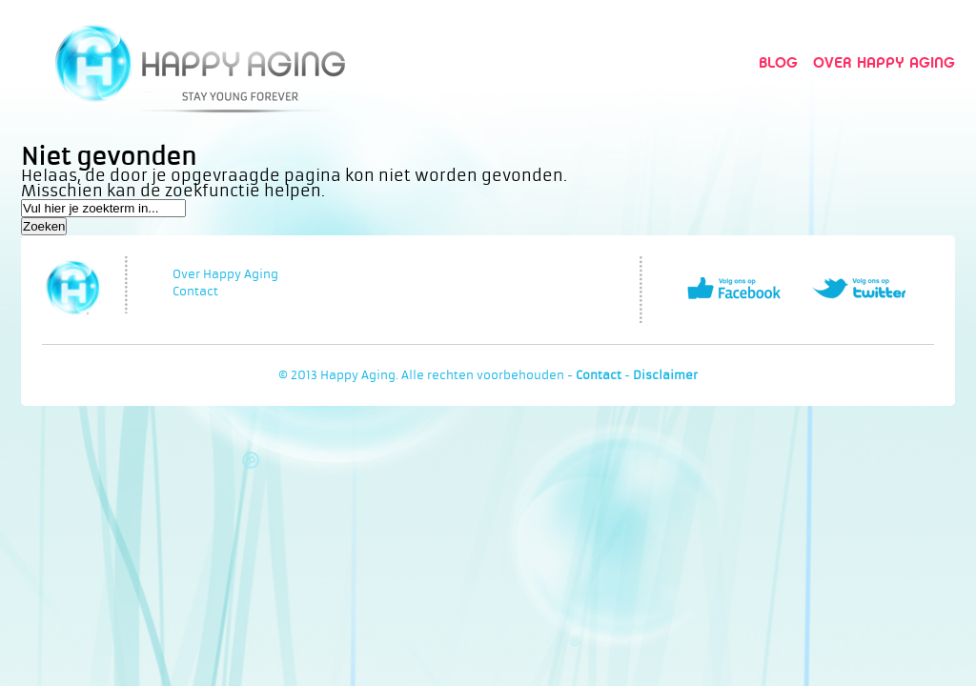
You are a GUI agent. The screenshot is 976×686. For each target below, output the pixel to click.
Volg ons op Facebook (734, 288)
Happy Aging (199, 62)
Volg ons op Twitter (858, 288)
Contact (195, 291)
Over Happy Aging (884, 62)
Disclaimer (665, 375)
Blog (778, 62)
